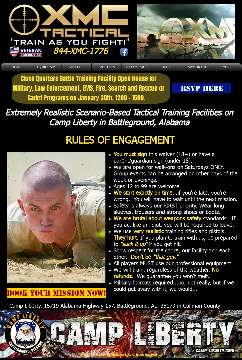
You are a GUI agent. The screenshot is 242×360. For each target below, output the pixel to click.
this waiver (162, 154)
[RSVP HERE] (201, 88)
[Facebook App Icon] (124, 52)
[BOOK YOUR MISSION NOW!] (56, 293)
